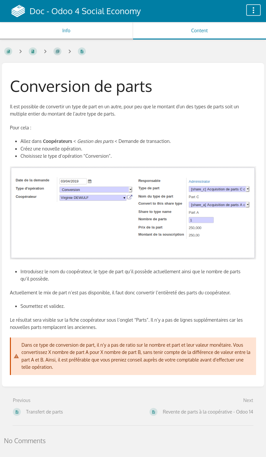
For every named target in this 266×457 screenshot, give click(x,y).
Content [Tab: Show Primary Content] (199, 30)
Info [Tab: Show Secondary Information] (66, 30)
